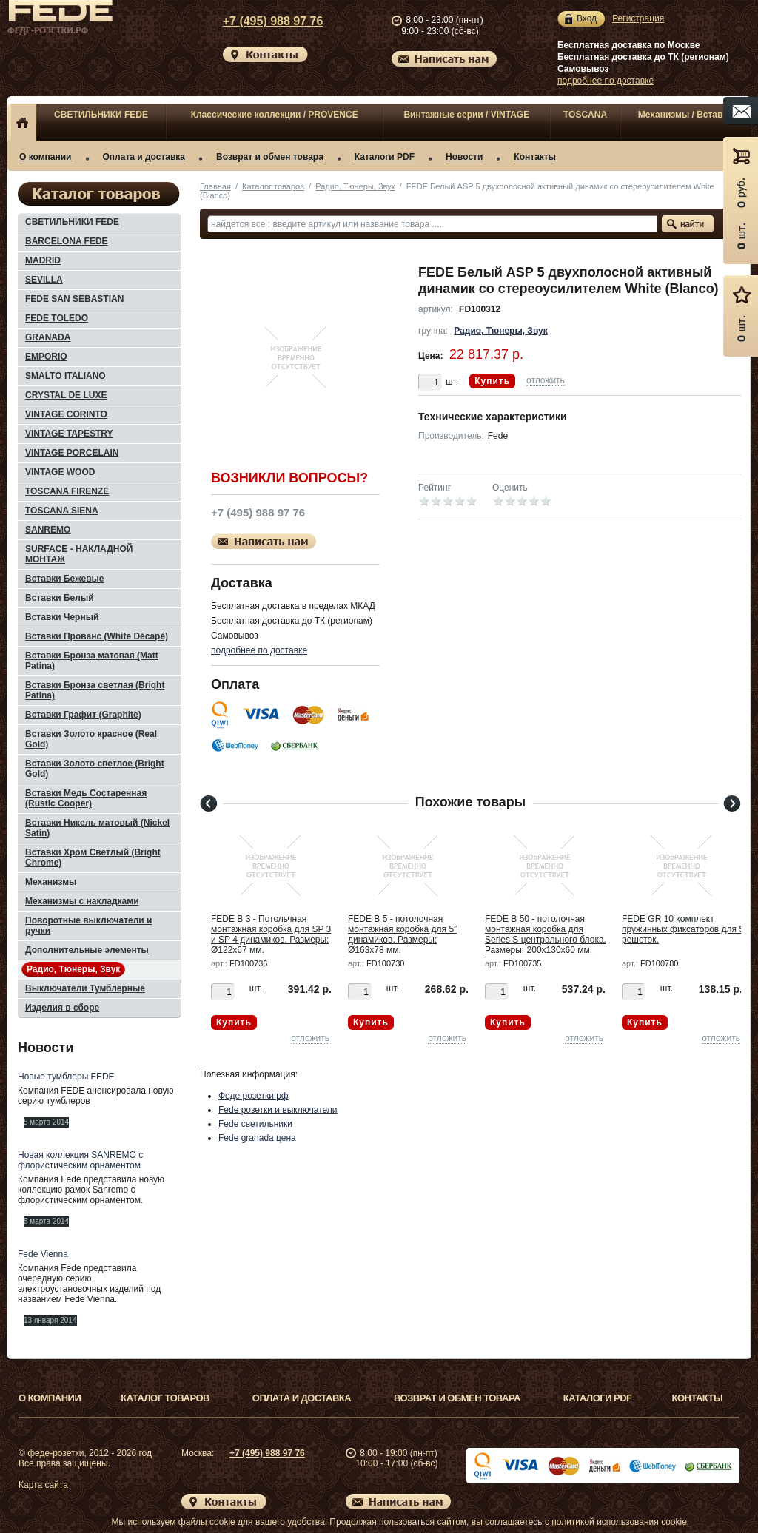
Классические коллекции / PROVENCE (274, 115)
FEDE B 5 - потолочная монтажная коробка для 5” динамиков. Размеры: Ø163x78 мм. (402, 934)
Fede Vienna (43, 1254)
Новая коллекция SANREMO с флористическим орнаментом (80, 1160)
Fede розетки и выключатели (278, 1110)
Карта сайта (43, 1485)
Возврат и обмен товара (269, 157)
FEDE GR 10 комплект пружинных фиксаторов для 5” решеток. (684, 929)
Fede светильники (255, 1124)
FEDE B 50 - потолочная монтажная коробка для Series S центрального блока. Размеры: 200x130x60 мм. (545, 934)
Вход (587, 19)
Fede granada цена (257, 1138)
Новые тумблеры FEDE (66, 1076)
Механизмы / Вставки (685, 115)
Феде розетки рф (253, 1096)
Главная (215, 186)
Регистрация (638, 18)
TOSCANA (585, 115)
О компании (45, 157)
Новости (464, 157)
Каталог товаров (273, 186)
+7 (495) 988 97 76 (259, 21)
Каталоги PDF (385, 157)
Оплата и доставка (144, 157)
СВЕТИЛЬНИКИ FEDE (101, 115)
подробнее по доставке (605, 80)
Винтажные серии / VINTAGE (466, 115)
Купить (492, 381)
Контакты (535, 157)
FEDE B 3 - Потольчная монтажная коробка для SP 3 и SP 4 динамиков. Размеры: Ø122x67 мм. (271, 934)
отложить (545, 380)
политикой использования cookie (619, 1522)
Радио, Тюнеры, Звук (355, 186)
